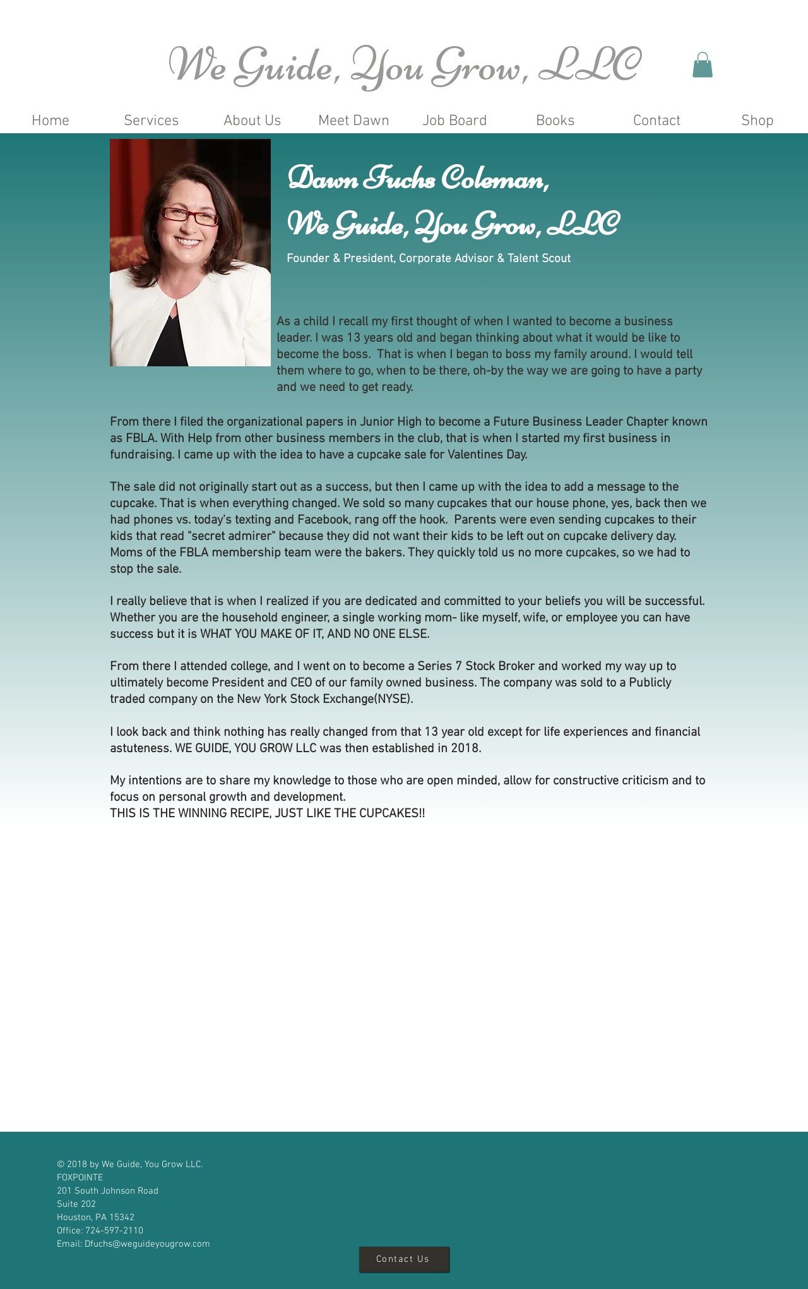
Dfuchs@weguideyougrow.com (147, 1244)
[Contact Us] (404, 1259)
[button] (702, 65)
